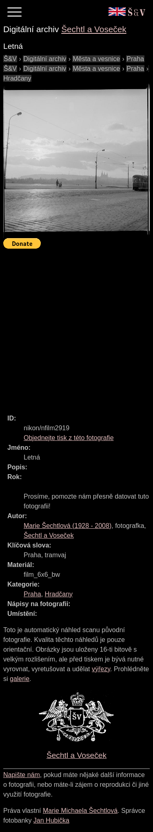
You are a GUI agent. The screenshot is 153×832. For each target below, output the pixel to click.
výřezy (101, 669)
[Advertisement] (76, 328)
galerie (19, 678)
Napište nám (21, 774)
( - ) (67, 525)
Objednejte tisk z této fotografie (69, 437)
